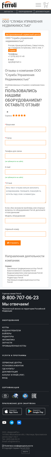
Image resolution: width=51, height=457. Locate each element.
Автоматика (8, 340)
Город (8, 138)
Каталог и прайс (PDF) (13, 375)
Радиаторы (8, 336)
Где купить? (8, 369)
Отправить (13, 243)
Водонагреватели (11, 330)
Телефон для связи (13, 151)
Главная (5, 19)
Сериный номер (12, 229)
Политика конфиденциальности (17, 446)
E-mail (7, 167)
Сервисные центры (12, 363)
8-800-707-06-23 (20, 298)
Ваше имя (10, 124)
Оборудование (26, 12)
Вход (4, 378)
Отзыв (9, 183)
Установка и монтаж (13, 366)
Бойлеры (6, 333)
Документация (43, 12)
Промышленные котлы (14, 346)
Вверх (25, 452)
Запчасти (8, 12)
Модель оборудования (15, 216)
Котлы (5, 327)
